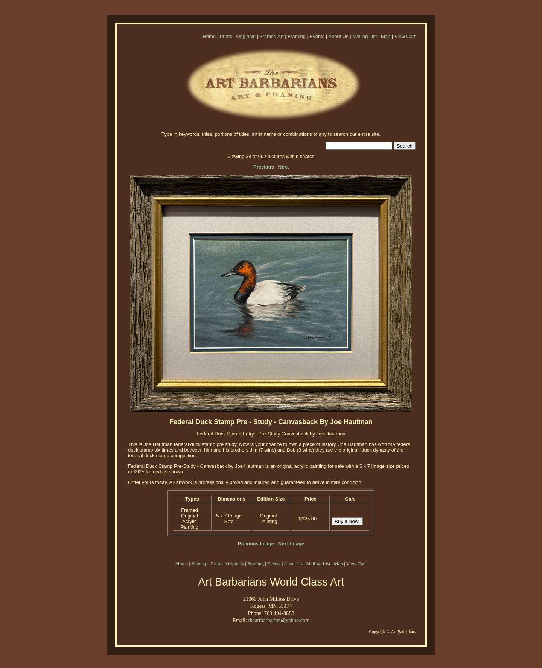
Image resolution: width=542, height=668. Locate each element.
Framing (297, 36)
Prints (226, 36)
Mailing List (364, 36)
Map (385, 36)
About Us (338, 36)
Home (209, 36)
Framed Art (271, 36)
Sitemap (199, 563)
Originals (245, 36)
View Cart (405, 36)
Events (317, 36)
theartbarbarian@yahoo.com (278, 620)
